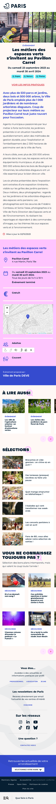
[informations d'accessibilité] (18, 350)
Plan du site (28, 789)
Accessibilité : (37, 780)
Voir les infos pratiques (28, 84)
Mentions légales (9, 780)
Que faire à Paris (24, 798)
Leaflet (28, 333)
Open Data (22, 784)
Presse (11, 784)
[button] (27, 316)
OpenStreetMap (42, 333)
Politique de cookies (39, 784)
